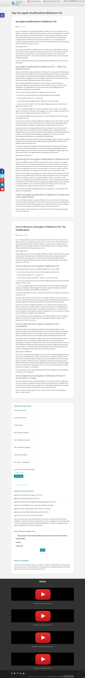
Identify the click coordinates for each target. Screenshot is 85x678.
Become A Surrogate (31, 1)
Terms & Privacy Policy (20, 485)
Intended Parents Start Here (50, 1)
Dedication (19, 546)
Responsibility (20, 538)
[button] (2, 15)
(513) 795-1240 (79, 1)
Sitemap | (63, 676)
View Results (42, 553)
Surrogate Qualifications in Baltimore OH (36, 21)
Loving (18, 542)
